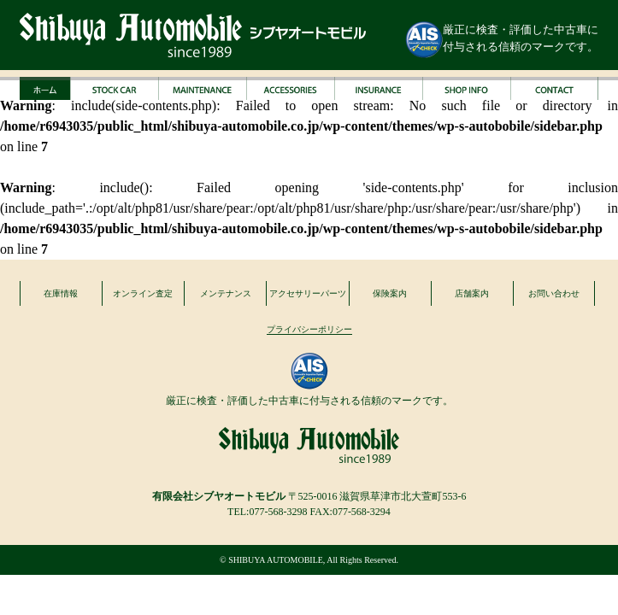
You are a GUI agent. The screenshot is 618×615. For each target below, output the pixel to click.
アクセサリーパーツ (307, 293)
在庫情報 (61, 293)
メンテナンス (225, 293)
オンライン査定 (143, 293)
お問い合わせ (554, 293)
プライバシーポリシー (309, 329)
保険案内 (390, 293)
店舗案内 (472, 293)
